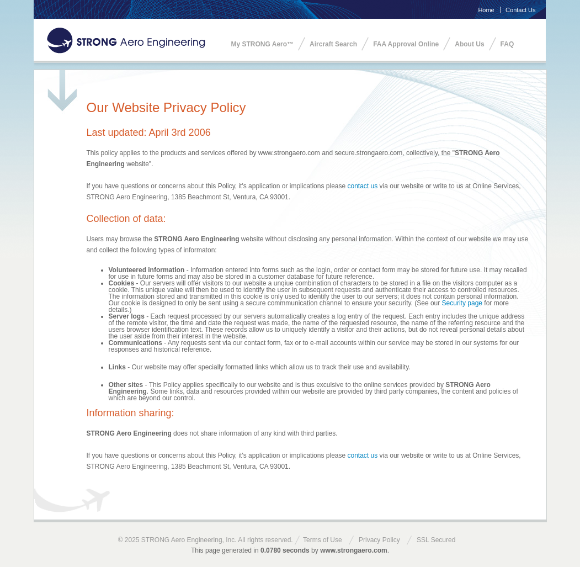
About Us (469, 43)
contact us (363, 186)
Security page (462, 303)
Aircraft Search (333, 43)
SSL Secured (436, 540)
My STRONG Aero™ (262, 43)
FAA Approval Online (406, 43)
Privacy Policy (379, 540)
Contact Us (520, 10)
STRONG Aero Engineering (126, 41)
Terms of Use (322, 540)
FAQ (507, 43)
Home (486, 10)
